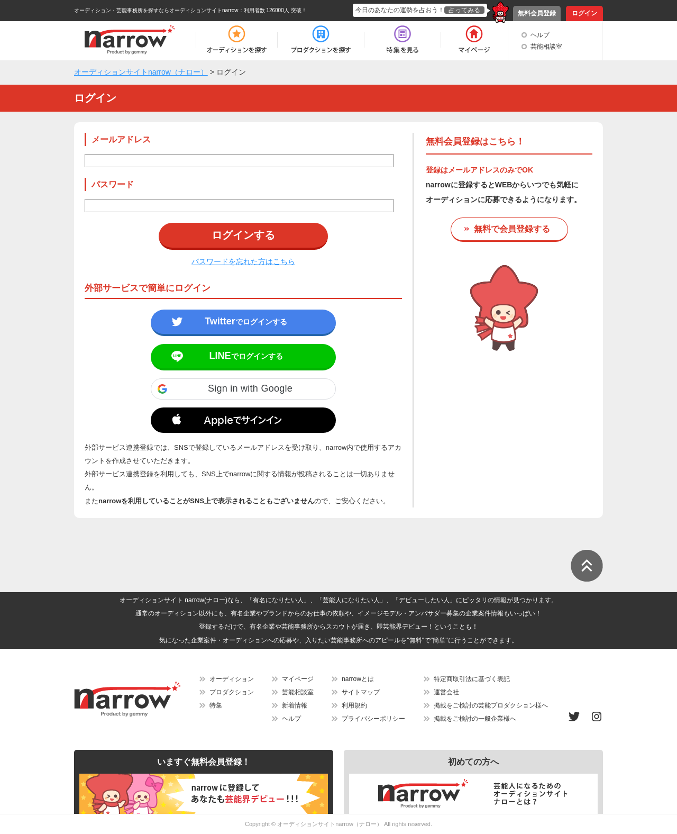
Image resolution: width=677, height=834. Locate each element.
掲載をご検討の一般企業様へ (475, 718)
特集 (215, 705)
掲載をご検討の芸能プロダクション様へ (491, 705)
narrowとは (358, 679)
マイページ (298, 679)
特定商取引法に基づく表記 (472, 679)
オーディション (231, 679)
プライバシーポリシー (373, 718)
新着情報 (294, 705)
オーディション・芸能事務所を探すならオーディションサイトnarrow (156, 10)
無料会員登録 (537, 13)
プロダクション (231, 692)
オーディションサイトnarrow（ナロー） (329, 824)
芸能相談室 (546, 46)
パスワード (113, 184)
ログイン (584, 13)
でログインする (246, 321)
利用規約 (354, 705)
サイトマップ (361, 692)
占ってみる (464, 10)
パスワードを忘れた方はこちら (243, 261)
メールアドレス (121, 139)
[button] (243, 389)
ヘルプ (540, 35)
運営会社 (446, 692)
